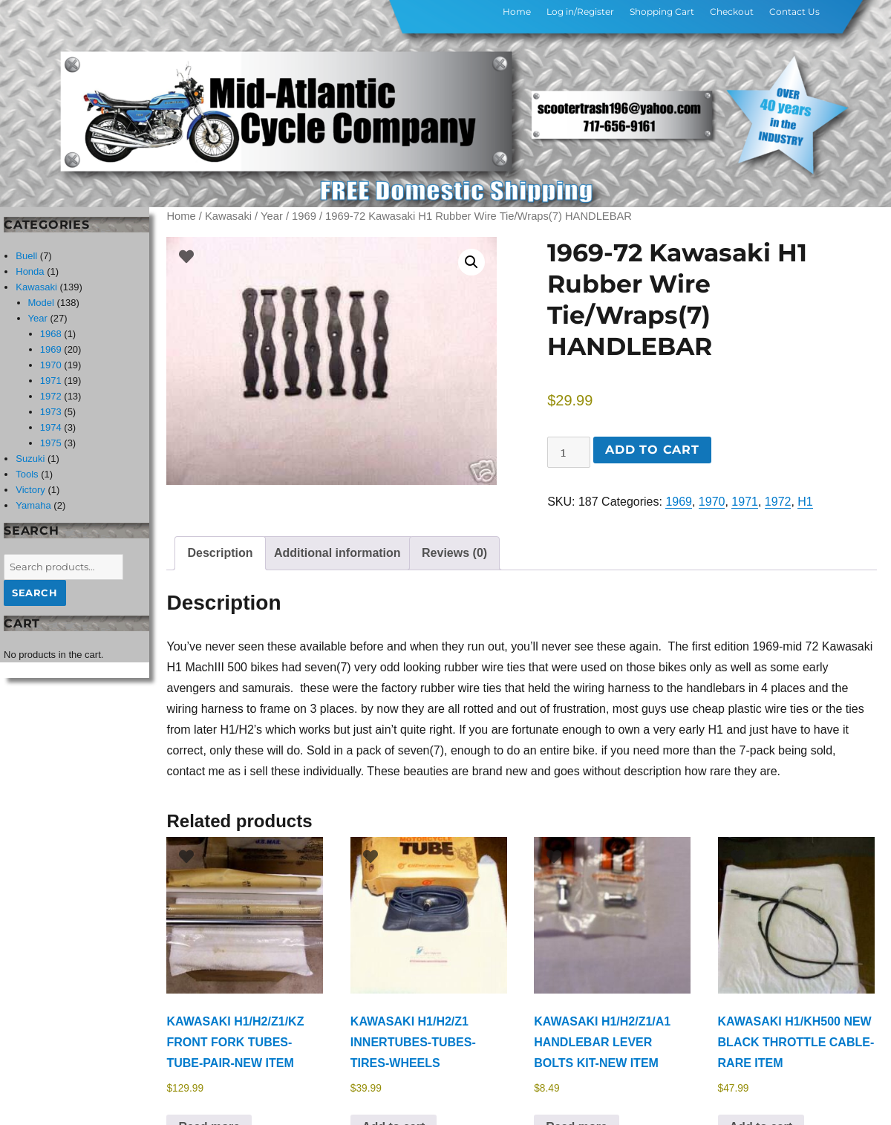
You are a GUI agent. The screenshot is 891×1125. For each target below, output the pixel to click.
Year (272, 216)
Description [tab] (219, 553)
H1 (804, 501)
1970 (712, 501)
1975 (51, 443)
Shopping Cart (662, 11)
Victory (30, 489)
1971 (744, 501)
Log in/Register (580, 11)
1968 (51, 333)
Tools (27, 474)
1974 (51, 427)
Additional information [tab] (337, 553)
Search (35, 593)
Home (517, 11)
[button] (471, 262)
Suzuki (30, 458)
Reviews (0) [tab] (454, 553)
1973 (51, 411)
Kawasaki (228, 216)
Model (41, 302)
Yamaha (33, 505)
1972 (778, 501)
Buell (26, 255)
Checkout (732, 11)
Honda (30, 271)
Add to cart (652, 450)
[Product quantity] (568, 452)
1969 (304, 216)
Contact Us (794, 11)
